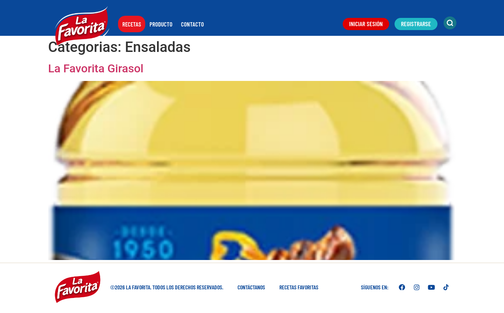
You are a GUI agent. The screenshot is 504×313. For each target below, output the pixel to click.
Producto (161, 24)
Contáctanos (251, 287)
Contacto (192, 24)
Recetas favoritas (298, 287)
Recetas (131, 24)
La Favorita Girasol (95, 68)
